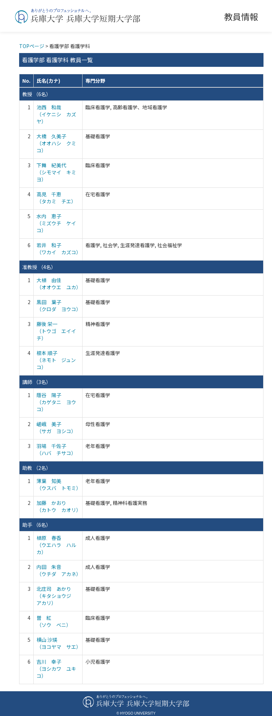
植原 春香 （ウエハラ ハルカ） (56, 544)
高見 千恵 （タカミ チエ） (56, 198)
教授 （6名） (36, 94)
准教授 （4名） (39, 266)
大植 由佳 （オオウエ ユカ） (58, 283)
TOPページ (31, 46)
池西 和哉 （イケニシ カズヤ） (56, 114)
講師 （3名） (36, 381)
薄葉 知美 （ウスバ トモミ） (58, 484)
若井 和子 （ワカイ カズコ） (58, 248)
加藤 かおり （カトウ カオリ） (58, 506)
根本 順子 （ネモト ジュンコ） (56, 360)
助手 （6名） (36, 524)
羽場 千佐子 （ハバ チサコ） (56, 449)
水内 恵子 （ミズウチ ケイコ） (56, 223)
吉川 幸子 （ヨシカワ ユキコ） (56, 668)
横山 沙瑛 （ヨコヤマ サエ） (58, 643)
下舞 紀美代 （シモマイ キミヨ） (56, 172)
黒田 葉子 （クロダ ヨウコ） (58, 305)
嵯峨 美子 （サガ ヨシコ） (56, 427)
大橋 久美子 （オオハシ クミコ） (56, 143)
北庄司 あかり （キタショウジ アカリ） (56, 595)
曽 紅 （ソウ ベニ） (53, 621)
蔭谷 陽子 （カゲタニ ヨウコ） (56, 402)
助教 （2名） (36, 467)
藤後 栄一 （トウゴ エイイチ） (56, 331)
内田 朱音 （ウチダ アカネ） (58, 570)
